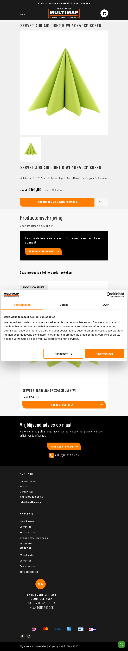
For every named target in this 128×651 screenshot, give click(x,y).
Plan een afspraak (62, 446)
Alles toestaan (104, 353)
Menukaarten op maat (41, 251)
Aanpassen (63, 353)
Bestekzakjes (27, 533)
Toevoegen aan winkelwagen (57, 202)
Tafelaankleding (29, 572)
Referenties (27, 544)
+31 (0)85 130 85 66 (64, 455)
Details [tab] (64, 304)
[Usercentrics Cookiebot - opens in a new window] (109, 294)
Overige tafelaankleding (34, 538)
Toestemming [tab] (22, 304)
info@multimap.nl (31, 502)
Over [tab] (106, 304)
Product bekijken (62, 404)
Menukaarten (27, 522)
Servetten (26, 527)
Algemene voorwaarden (33, 646)
